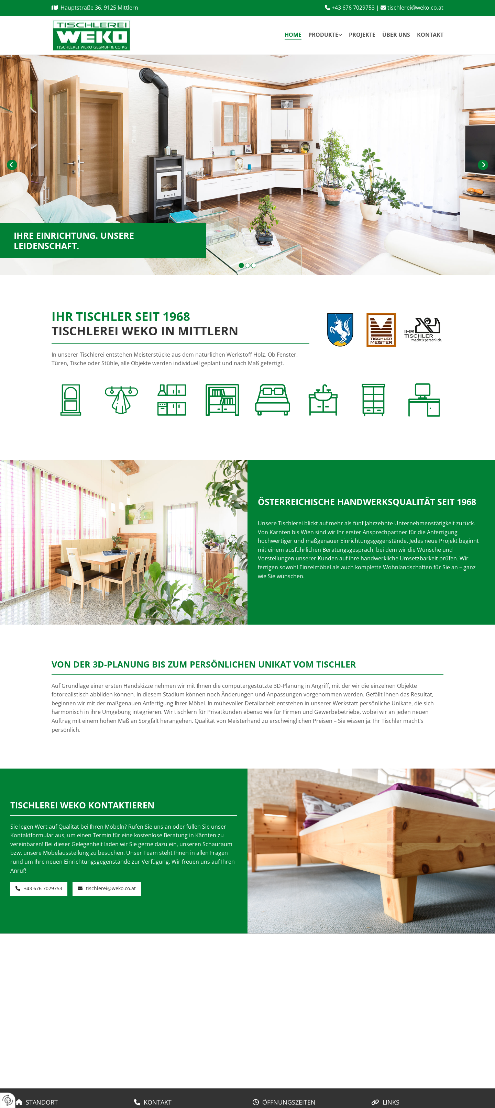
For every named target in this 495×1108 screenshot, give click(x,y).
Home (293, 34)
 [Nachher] (483, 165)
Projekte (362, 34)
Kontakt (430, 34)
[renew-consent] (7, 1100)
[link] (321, 35)
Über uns (396, 34)
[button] (38, 888)
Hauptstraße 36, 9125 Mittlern (99, 7)
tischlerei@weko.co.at (415, 7)
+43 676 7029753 (353, 7)
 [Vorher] (12, 165)
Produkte (323, 34)
